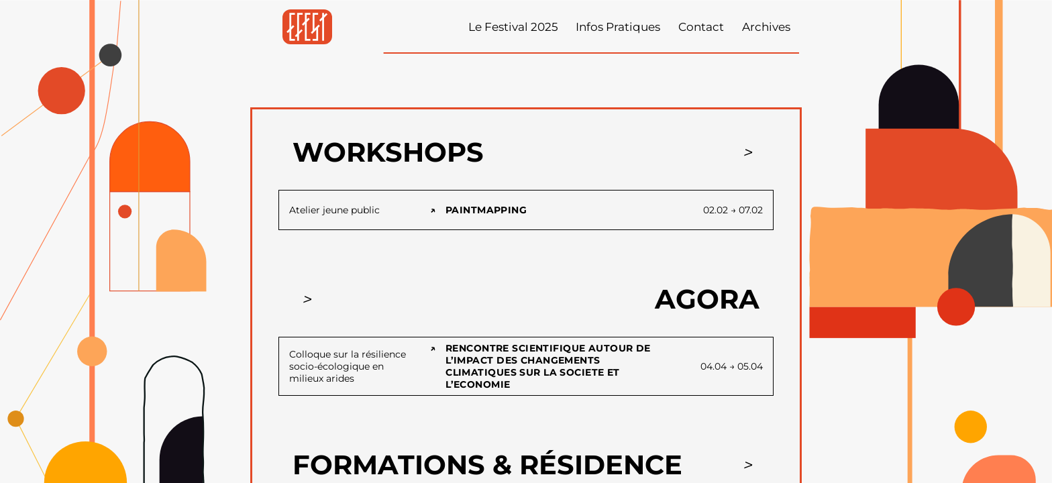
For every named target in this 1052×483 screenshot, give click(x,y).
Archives (766, 27)
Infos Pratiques (618, 27)
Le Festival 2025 (513, 27)
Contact (701, 27)
